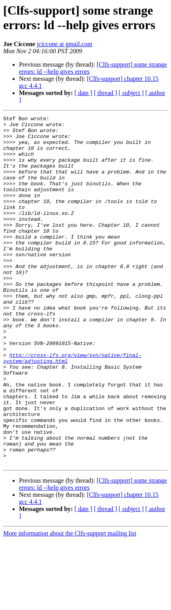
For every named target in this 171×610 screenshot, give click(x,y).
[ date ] (83, 93)
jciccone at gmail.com (64, 44)
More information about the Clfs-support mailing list (69, 603)
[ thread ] (105, 93)
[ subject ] (131, 93)
